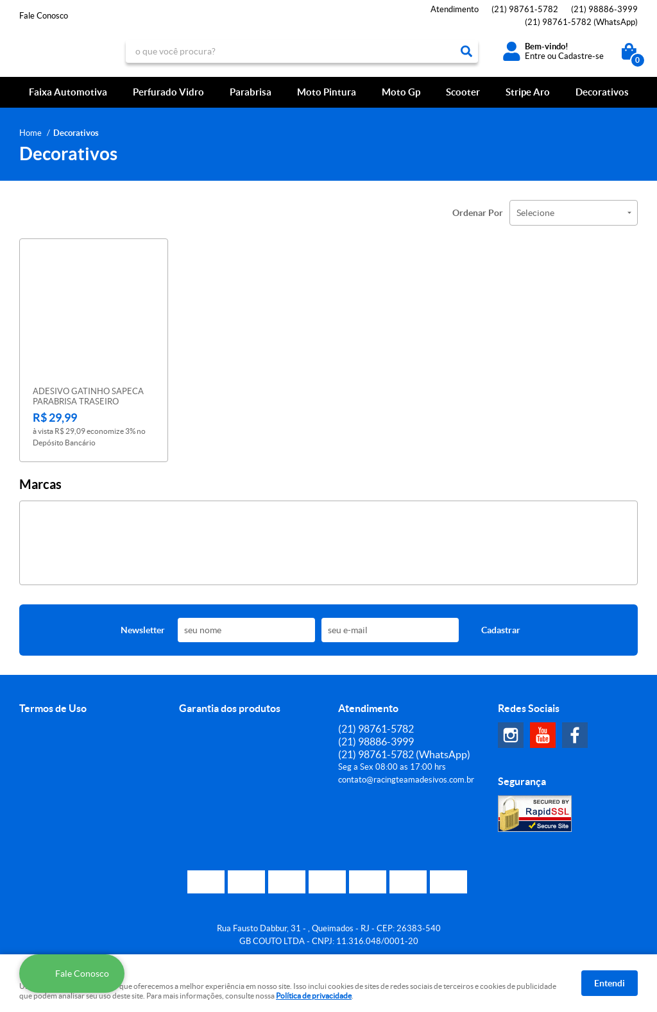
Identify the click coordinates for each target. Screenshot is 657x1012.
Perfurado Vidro (168, 92)
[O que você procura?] (466, 51)
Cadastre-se (581, 56)
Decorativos (602, 92)
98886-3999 (604, 9)
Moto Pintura (326, 92)
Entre (535, 56)
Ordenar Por (477, 213)
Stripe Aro (528, 92)
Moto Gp (401, 92)
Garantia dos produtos (229, 708)
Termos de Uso (53, 708)
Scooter (463, 92)
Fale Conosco (43, 16)
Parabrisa (250, 92)
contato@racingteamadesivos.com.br (406, 779)
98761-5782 (524, 9)
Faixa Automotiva (68, 92)
